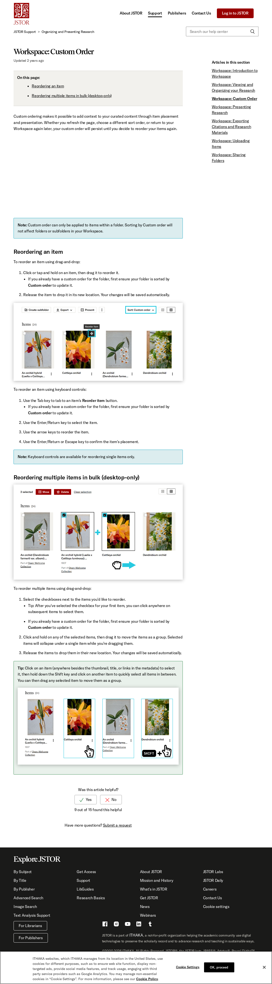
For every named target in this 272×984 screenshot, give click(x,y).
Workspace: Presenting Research (231, 109)
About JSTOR (131, 13)
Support (155, 13)
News (145, 906)
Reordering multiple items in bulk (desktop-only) (72, 95)
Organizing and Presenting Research (68, 32)
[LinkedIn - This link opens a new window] (139, 924)
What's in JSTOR (153, 889)
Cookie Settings (187, 967)
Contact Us (201, 13)
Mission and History (156, 880)
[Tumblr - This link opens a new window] (150, 924)
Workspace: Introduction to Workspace (235, 73)
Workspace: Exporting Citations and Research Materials (231, 126)
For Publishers (31, 937)
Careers (210, 889)
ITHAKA (136, 935)
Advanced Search (28, 897)
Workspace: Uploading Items (231, 143)
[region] (136, 967)
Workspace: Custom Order (234, 98)
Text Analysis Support (32, 915)
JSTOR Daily (213, 880)
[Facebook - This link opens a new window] (105, 924)
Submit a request (117, 825)
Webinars (148, 915)
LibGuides (85, 889)
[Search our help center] (222, 31)
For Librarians (30, 925)
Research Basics (91, 897)
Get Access (86, 871)
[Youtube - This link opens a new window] (128, 924)
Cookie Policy (147, 979)
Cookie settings (216, 906)
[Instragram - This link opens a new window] (116, 924)
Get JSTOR (149, 897)
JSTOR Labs (213, 871)
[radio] (85, 799)
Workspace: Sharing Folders (229, 157)
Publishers (177, 13)
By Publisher (24, 889)
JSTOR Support (25, 32)
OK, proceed (219, 967)
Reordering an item (48, 86)
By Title (20, 880)
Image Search (25, 906)
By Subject (23, 871)
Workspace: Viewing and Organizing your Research (233, 87)
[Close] (264, 967)
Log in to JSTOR (235, 13)
